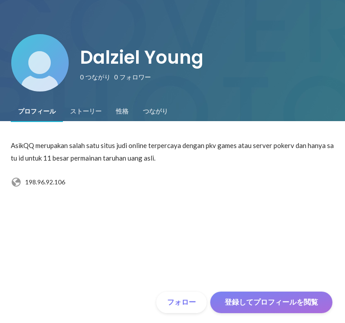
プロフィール (37, 111)
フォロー (181, 302)
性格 (122, 111)
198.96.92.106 (38, 182)
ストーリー (86, 111)
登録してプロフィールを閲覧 (271, 302)
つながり (155, 111)
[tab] (37, 111)
